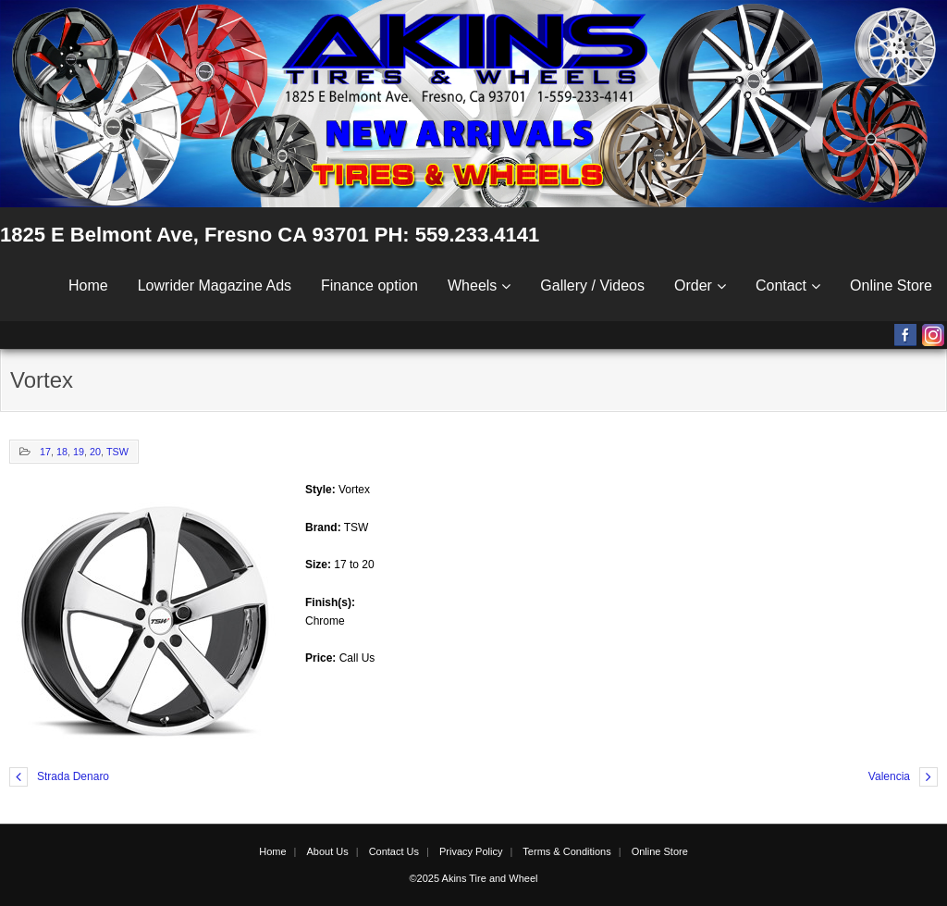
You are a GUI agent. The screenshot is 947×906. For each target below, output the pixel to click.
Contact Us (394, 851)
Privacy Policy (470, 851)
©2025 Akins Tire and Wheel (474, 878)
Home (88, 285)
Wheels (472, 285)
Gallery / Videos (592, 285)
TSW (117, 451)
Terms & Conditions (566, 851)
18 (62, 451)
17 (45, 451)
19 (78, 451)
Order (693, 285)
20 (95, 451)
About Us (327, 851)
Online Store (891, 285)
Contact (781, 285)
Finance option (369, 285)
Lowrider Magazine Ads (214, 285)
